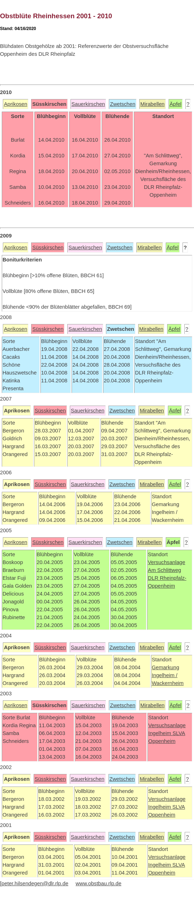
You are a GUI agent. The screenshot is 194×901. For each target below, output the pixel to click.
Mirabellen (152, 104)
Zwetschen (122, 104)
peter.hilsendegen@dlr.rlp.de (34, 883)
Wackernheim (168, 683)
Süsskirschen (47, 247)
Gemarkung (165, 667)
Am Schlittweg (164, 570)
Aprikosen (15, 104)
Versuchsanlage (166, 562)
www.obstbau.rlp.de (98, 883)
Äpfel (175, 104)
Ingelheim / (165, 675)
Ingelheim (160, 733)
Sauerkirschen (88, 104)
